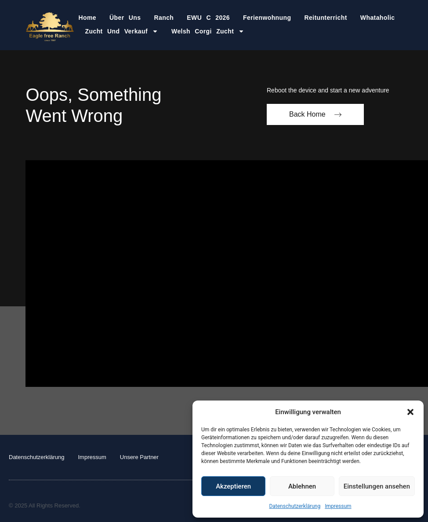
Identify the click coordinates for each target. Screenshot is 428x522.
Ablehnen (302, 486)
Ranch (164, 17)
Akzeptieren (233, 486)
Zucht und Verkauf (121, 31)
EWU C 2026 (208, 17)
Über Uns (125, 17)
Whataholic (377, 17)
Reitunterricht (325, 17)
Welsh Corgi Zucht (207, 31)
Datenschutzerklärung (294, 506)
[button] (410, 412)
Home (88, 17)
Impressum (338, 506)
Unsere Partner (139, 457)
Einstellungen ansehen (377, 486)
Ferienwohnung (267, 17)
